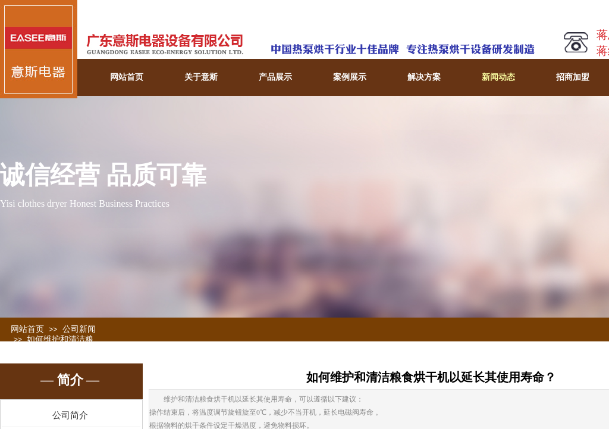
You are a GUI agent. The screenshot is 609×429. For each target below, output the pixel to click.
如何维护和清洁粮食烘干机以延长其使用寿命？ (52, 349)
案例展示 (349, 77)
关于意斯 (201, 77)
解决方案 (424, 77)
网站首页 (126, 77)
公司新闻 (79, 329)
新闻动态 (498, 77)
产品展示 (275, 77)
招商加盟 (572, 77)
